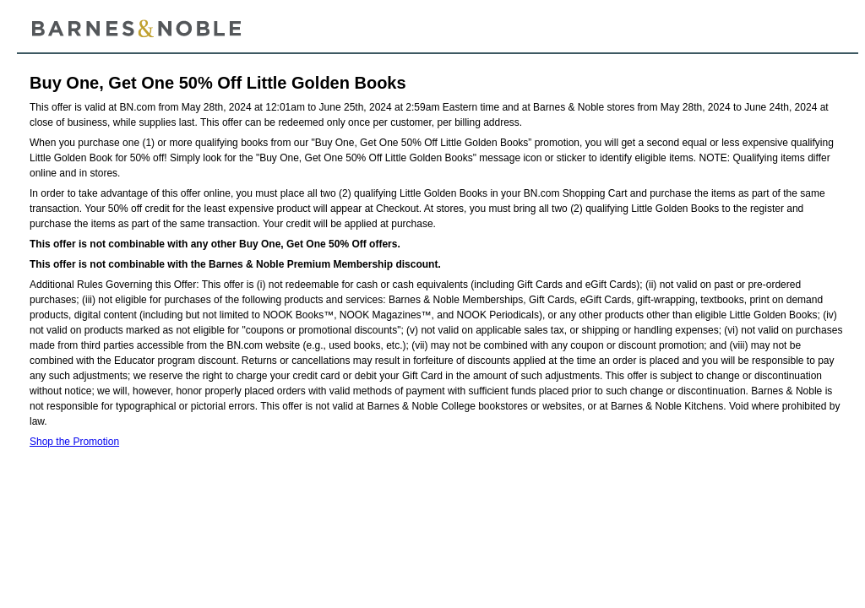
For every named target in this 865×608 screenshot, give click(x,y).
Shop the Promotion (74, 442)
